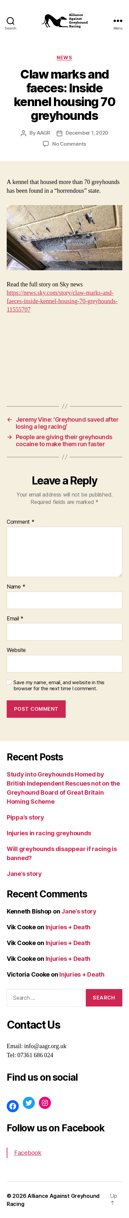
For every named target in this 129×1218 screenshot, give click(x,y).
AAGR (43, 133)
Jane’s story (24, 873)
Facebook (28, 1152)
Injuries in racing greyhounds (49, 833)
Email (15, 619)
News (64, 57)
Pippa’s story (25, 817)
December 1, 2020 (87, 133)
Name (16, 587)
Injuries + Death (68, 927)
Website (16, 650)
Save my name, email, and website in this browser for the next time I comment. (59, 686)
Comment (21, 522)
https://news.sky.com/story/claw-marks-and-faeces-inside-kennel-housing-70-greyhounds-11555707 (62, 301)
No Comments (69, 144)
